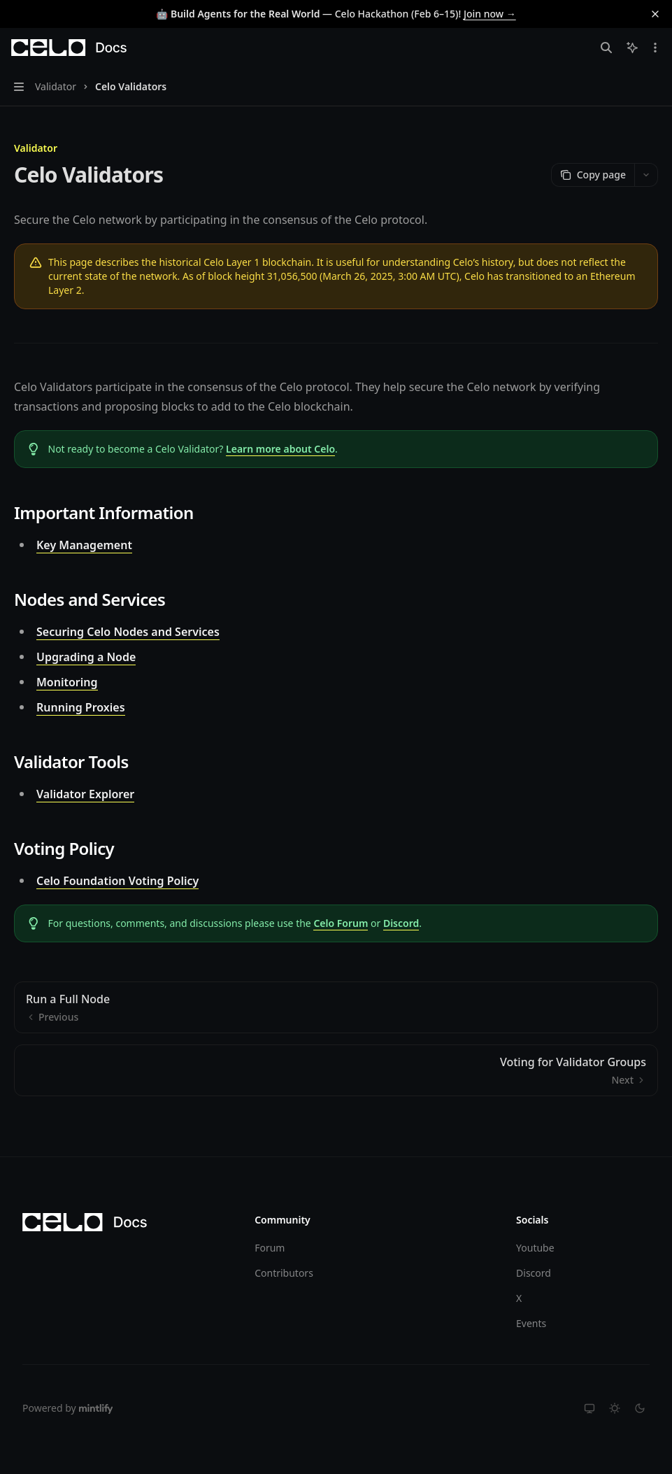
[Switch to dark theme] (640, 1408)
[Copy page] (592, 175)
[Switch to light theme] (614, 1408)
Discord (401, 923)
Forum (270, 1247)
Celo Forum (340, 923)
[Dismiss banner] (655, 14)
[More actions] (654, 47)
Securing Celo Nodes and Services (128, 631)
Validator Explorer (85, 794)
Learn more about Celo (280, 448)
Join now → (490, 13)
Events (531, 1323)
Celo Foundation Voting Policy (117, 880)
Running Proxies (80, 707)
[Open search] (606, 47)
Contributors (284, 1273)
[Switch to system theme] (589, 1408)
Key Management (84, 545)
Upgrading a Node (86, 657)
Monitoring (67, 682)
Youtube (535, 1247)
